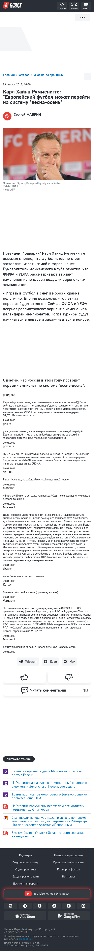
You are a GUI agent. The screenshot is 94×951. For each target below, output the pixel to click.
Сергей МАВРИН (27, 114)
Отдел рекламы (25, 869)
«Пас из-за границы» (48, 75)
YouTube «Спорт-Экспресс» (47, 893)
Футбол (24, 75)
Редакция (25, 855)
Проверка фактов (68, 869)
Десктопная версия (25, 883)
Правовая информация (68, 862)
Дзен (53, 661)
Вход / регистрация (25, 876)
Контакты (68, 876)
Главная (9, 75)
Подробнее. (26, 938)
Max (72, 661)
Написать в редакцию (68, 855)
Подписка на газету (25, 862)
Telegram (31, 661)
